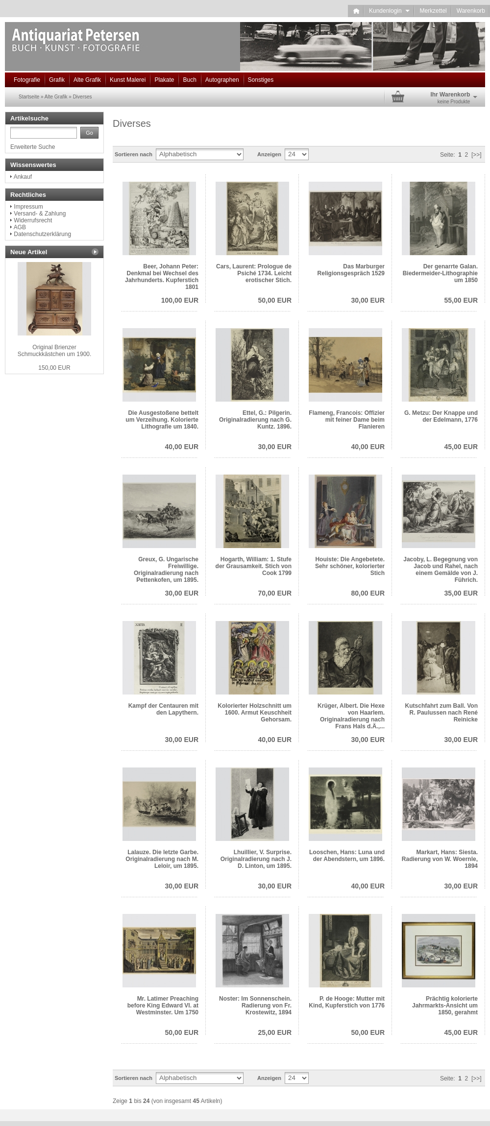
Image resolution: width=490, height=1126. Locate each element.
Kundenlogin (389, 10)
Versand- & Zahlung (40, 213)
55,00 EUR (461, 300)
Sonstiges (261, 79)
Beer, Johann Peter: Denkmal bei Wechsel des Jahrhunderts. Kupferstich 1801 (161, 276)
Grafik (57, 79)
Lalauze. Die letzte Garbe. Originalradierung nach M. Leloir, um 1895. (161, 859)
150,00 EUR (54, 367)
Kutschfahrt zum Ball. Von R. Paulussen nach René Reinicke (441, 712)
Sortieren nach (133, 154)
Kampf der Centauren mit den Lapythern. (163, 709)
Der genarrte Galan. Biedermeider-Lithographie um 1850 (440, 273)
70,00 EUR (275, 593)
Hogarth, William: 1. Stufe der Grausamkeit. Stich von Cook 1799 (254, 566)
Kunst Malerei (128, 79)
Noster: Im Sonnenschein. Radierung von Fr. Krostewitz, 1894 (255, 1005)
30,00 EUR (368, 300)
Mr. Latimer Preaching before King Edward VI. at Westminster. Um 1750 (162, 1005)
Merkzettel (432, 10)
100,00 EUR (179, 300)
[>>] (476, 154)
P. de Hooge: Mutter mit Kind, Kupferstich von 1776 (347, 1002)
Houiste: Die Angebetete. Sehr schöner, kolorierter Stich (350, 566)
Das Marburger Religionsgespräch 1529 (351, 270)
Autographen (222, 79)
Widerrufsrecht (33, 220)
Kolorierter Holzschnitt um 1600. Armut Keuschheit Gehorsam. (255, 712)
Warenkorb (471, 10)
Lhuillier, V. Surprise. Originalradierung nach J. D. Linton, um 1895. (256, 859)
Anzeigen (269, 154)
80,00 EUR (368, 593)
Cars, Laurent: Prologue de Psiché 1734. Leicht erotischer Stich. (254, 273)
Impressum (28, 206)
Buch (189, 79)
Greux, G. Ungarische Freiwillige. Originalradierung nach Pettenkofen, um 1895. (166, 569)
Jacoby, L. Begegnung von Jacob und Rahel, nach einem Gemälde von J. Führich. (440, 569)
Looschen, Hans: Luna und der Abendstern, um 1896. (347, 855)
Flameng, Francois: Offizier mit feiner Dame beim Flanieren (347, 419)
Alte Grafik (87, 79)
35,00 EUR (461, 593)
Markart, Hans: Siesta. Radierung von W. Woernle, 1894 (440, 859)
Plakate (164, 79)
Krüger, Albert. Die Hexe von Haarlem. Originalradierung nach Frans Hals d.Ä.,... (351, 716)
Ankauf (23, 176)
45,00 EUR (461, 447)
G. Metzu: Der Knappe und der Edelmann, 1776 (441, 416)
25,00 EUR (275, 1032)
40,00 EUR (181, 447)
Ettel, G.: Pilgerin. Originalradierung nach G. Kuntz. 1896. (255, 419)
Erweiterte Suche (32, 147)
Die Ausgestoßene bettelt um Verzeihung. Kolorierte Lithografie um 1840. (161, 419)
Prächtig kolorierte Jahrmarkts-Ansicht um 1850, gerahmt (445, 1005)
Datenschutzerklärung (42, 234)
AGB (20, 227)
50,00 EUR (275, 300)
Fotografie (27, 79)
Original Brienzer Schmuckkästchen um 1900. (55, 351)
